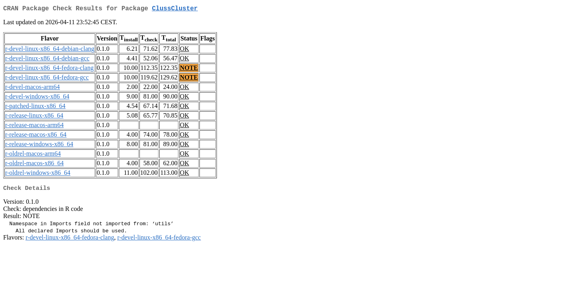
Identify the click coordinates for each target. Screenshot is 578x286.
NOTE (189, 69)
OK (184, 50)
